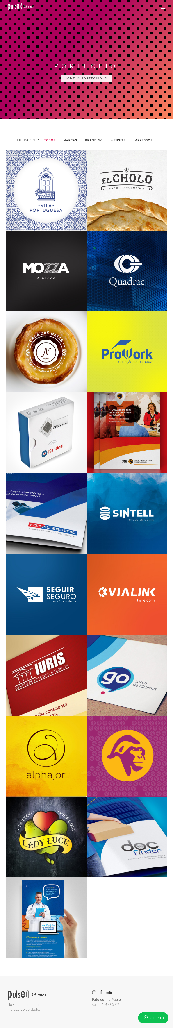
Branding (94, 140)
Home (70, 78)
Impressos (143, 140)
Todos (50, 140)
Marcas (70, 140)
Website (118, 140)
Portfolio (91, 78)
